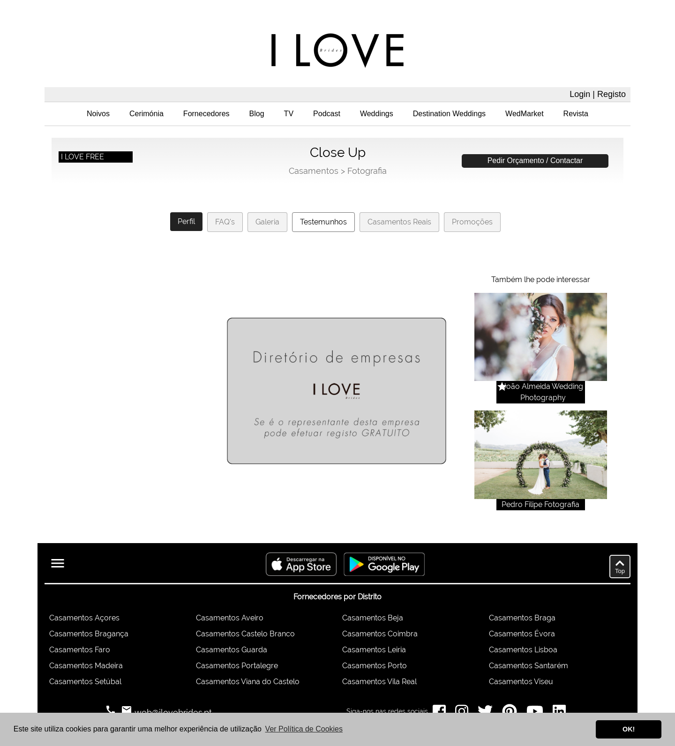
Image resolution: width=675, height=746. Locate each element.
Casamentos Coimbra (380, 633)
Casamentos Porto (374, 665)
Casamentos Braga (522, 617)
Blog (256, 114)
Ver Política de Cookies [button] (304, 729)
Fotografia (367, 171)
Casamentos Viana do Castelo (248, 681)
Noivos (98, 114)
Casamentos (313, 171)
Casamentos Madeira (86, 665)
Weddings (376, 114)
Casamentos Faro (79, 649)
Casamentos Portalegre (237, 665)
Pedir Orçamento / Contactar (535, 160)
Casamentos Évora (522, 633)
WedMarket (524, 114)
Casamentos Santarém (528, 665)
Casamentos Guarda (231, 649)
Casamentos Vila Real (379, 681)
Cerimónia (146, 114)
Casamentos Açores (84, 617)
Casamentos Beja (372, 617)
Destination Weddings (449, 114)
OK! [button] (628, 729)
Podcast (326, 114)
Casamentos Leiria (374, 649)
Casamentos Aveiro (229, 617)
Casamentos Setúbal (85, 681)
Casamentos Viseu (521, 681)
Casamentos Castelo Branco (245, 633)
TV (288, 114)
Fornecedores (206, 114)
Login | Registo (598, 94)
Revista (575, 114)
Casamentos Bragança (88, 633)
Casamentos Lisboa (523, 649)
